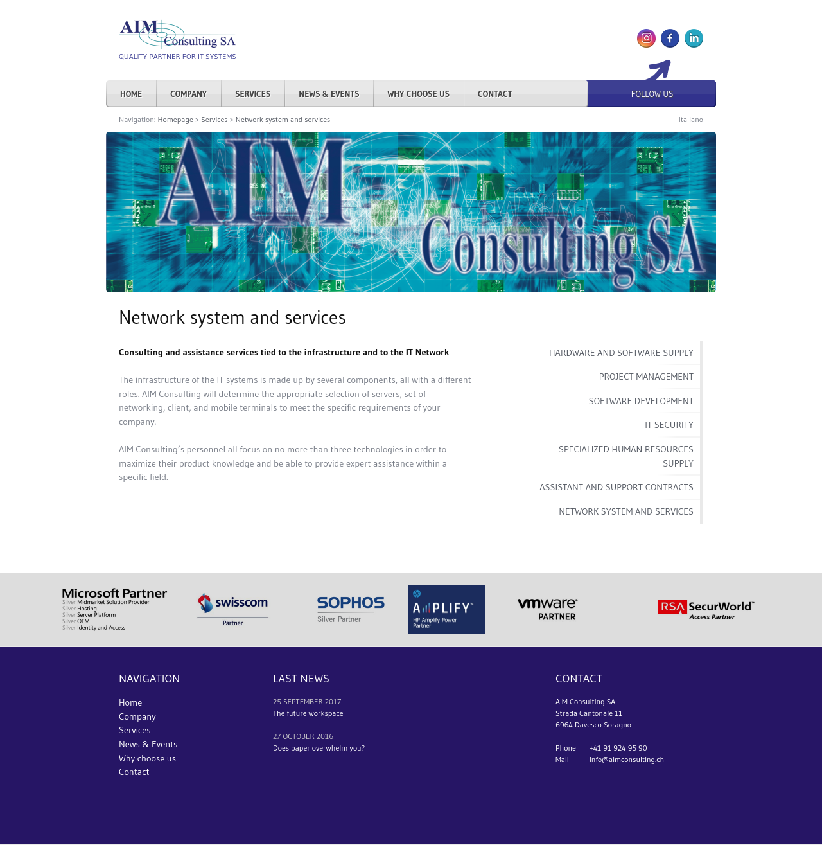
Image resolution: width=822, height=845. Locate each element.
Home (131, 94)
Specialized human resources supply (626, 456)
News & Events (329, 94)
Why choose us (418, 94)
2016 (325, 736)
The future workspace (308, 713)
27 (277, 736)
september (303, 701)
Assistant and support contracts (616, 487)
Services (252, 94)
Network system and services (283, 119)
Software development (641, 401)
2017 (333, 701)
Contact (495, 94)
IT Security (669, 425)
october (298, 736)
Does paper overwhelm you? (319, 747)
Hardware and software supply (621, 353)
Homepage (175, 119)
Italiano (691, 119)
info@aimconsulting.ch (627, 759)
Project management (646, 376)
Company (188, 94)
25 (277, 701)
